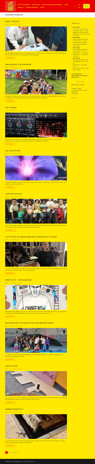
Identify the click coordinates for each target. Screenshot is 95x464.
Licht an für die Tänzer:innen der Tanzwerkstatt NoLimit (31, 237)
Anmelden (74, 97)
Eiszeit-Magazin (12, 21)
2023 (19, 24)
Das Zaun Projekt (13, 151)
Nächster (15, 452)
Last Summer (11, 108)
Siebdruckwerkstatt (14, 409)
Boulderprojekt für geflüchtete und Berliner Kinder (29, 323)
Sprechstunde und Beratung (80, 29)
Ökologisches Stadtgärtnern (18, 65)
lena (6, 24)
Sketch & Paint (11, 366)
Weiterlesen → (10, 57)
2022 (20, 196)
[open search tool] (74, 6)
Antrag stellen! (86, 6)
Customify (32, 461)
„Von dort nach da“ (13, 194)
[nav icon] (79, 6)
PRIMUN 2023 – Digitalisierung (18, 280)
